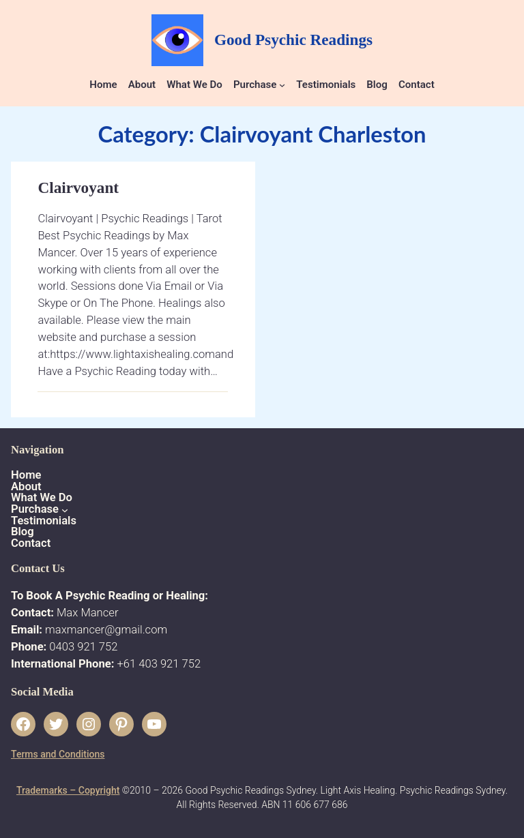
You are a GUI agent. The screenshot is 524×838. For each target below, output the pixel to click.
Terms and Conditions (57, 754)
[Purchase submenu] (282, 85)
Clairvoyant (78, 187)
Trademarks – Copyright (67, 790)
